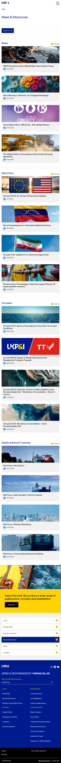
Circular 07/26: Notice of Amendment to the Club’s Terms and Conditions (29, 327)
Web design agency (44, 761)
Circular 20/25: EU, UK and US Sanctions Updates (24, 196)
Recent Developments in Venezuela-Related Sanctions (27, 225)
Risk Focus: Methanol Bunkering (17, 524)
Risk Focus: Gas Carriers (13, 465)
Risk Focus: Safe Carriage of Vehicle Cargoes (22, 495)
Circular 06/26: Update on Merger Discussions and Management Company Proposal (25, 358)
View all (56, 44)
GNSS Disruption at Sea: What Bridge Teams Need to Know (28, 66)
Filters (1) (6, 30)
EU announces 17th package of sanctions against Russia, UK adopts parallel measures (29, 285)
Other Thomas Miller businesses (12, 679)
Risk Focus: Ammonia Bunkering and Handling (23, 553)
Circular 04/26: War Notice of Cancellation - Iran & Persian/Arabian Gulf (25, 424)
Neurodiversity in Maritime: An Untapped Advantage (25, 95)
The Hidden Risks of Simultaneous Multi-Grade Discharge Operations (28, 155)
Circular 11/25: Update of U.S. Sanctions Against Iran (26, 254)
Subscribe (11, 605)
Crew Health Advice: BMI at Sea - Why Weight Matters (26, 124)
